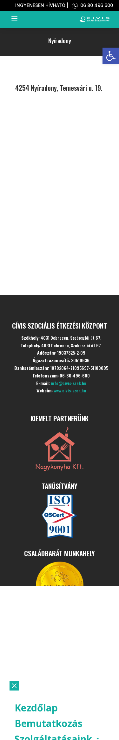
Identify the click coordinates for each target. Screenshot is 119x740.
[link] (110, 56)
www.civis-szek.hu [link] (70, 390)
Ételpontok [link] (40, 692)
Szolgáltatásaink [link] (53, 661)
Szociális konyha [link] (53, 708)
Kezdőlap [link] (36, 630)
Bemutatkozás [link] (49, 645)
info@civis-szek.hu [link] (68, 383)
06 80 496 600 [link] (91, 5)
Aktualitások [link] (45, 677)
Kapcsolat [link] (38, 723)
